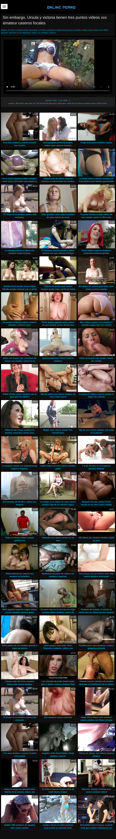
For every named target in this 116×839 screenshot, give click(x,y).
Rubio (78, 30)
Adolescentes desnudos (27, 30)
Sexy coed (87, 30)
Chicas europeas (47, 30)
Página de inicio (8, 30)
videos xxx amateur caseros (44, 33)
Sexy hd (97, 30)
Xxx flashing (24, 33)
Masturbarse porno (65, 30)
